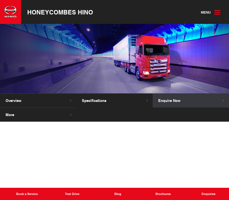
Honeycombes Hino (60, 12)
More (10, 115)
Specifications (94, 101)
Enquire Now (169, 101)
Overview (13, 101)
